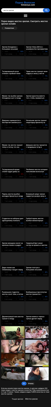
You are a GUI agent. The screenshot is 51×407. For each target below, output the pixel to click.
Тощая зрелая (17, 399)
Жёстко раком (31, 399)
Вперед (30, 383)
